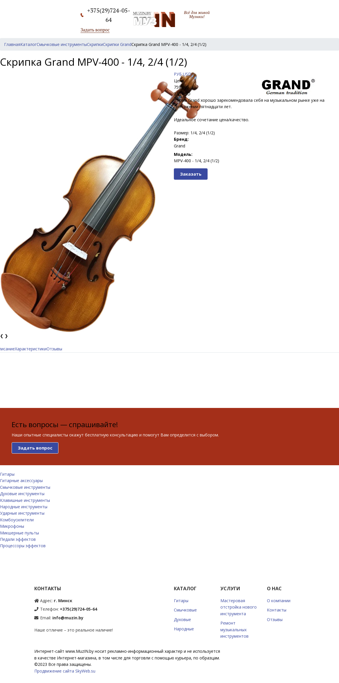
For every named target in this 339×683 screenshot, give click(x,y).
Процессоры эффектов (23, 545)
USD (187, 74)
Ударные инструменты (22, 513)
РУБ (178, 74)
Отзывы (54, 349)
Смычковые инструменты (25, 487)
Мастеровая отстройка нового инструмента (238, 607)
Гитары (7, 474)
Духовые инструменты (22, 493)
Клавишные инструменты (25, 500)
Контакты (276, 610)
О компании (278, 600)
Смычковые (185, 610)
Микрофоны (12, 526)
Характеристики (31, 349)
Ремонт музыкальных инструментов (234, 629)
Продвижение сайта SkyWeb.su (64, 671)
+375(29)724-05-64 (78, 609)
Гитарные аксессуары (21, 480)
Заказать (190, 174)
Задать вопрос (95, 30)
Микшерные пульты (19, 533)
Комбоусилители (17, 519)
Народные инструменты (23, 506)
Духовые (182, 619)
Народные (184, 629)
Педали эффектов (18, 539)
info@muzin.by (67, 617)
